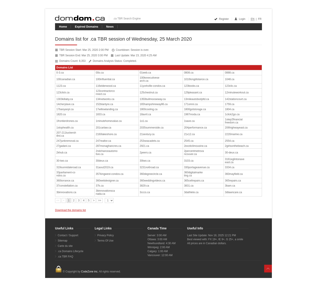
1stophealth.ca (65, 127)
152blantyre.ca (104, 104)
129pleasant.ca (193, 92)
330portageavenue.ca (197, 167)
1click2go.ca (232, 114)
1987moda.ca (192, 114)
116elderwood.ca (106, 85)
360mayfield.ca (234, 174)
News (110, 26)
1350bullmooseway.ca (153, 99)
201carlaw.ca (103, 127)
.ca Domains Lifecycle (70, 251)
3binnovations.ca (66, 192)
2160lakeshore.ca (106, 134)
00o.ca (100, 72)
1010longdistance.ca (196, 79)
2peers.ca (145, 152)
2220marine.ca (233, 134)
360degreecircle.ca (151, 174)
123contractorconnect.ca (105, 92)
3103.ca (189, 160)
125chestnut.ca (149, 92)
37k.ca (99, 185)
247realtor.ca (103, 140)
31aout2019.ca (104, 167)
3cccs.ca (145, 192)
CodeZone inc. (89, 271)
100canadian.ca (65, 79)
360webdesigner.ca (107, 180)
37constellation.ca (66, 185)
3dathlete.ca (191, 192)
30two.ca (145, 160)
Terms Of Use (105, 240)
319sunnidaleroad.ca (68, 167)
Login (240, 19)
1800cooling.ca (149, 109)
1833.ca (100, 114)
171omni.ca (191, 104)
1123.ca (61, 85)
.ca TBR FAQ (65, 256)
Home (63, 26)
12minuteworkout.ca (237, 92)
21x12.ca (189, 134)
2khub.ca (61, 152)
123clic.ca (231, 85)
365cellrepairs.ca (194, 180)
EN (252, 19)
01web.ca (145, 72)
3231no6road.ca (149, 167)
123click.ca (62, 92)
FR (260, 19)
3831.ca (189, 185)
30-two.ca (62, 160)
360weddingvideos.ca (152, 180)
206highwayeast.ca (236, 127)
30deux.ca (102, 160)
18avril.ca (145, 114)
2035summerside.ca (152, 127)
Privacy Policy (105, 235)
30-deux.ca (231, 152)
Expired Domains (86, 26)
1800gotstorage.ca (195, 109)
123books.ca (191, 85)
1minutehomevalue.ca (109, 121)
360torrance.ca (65, 180)
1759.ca (229, 104)
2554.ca (229, 140)
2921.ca (144, 145)
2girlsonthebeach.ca (237, 145)
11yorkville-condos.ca (152, 85)
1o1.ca (144, 121)
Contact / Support (68, 235)
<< (57, 200)
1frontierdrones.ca (67, 121)
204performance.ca (195, 127)
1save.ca (189, 121)
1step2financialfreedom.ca (234, 121)
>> (99, 200)
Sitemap (62, 240)
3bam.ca (230, 185)
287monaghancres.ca (108, 145)
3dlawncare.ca (233, 192)
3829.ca (144, 185)
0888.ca (229, 72)
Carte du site (65, 245)
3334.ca (229, 167)
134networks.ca (105, 99)
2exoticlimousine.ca (195, 145)
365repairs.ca (233, 180)
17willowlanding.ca (107, 109)
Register (221, 19)
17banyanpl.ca (65, 109)
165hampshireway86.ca (154, 104)
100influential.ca (105, 79)
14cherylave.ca (65, 104)
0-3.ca (60, 72)
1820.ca (61, 114)
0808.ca (189, 72)
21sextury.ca (147, 134)
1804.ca (229, 109)
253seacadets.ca (150, 140)
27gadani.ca (63, 145)
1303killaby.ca (64, 99)
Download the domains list (70, 210)
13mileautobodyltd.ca (196, 99)
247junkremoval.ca (67, 140)
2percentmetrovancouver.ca (194, 152)
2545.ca (189, 140)
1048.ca (229, 79)
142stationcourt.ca (236, 99)
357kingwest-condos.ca (109, 174)
